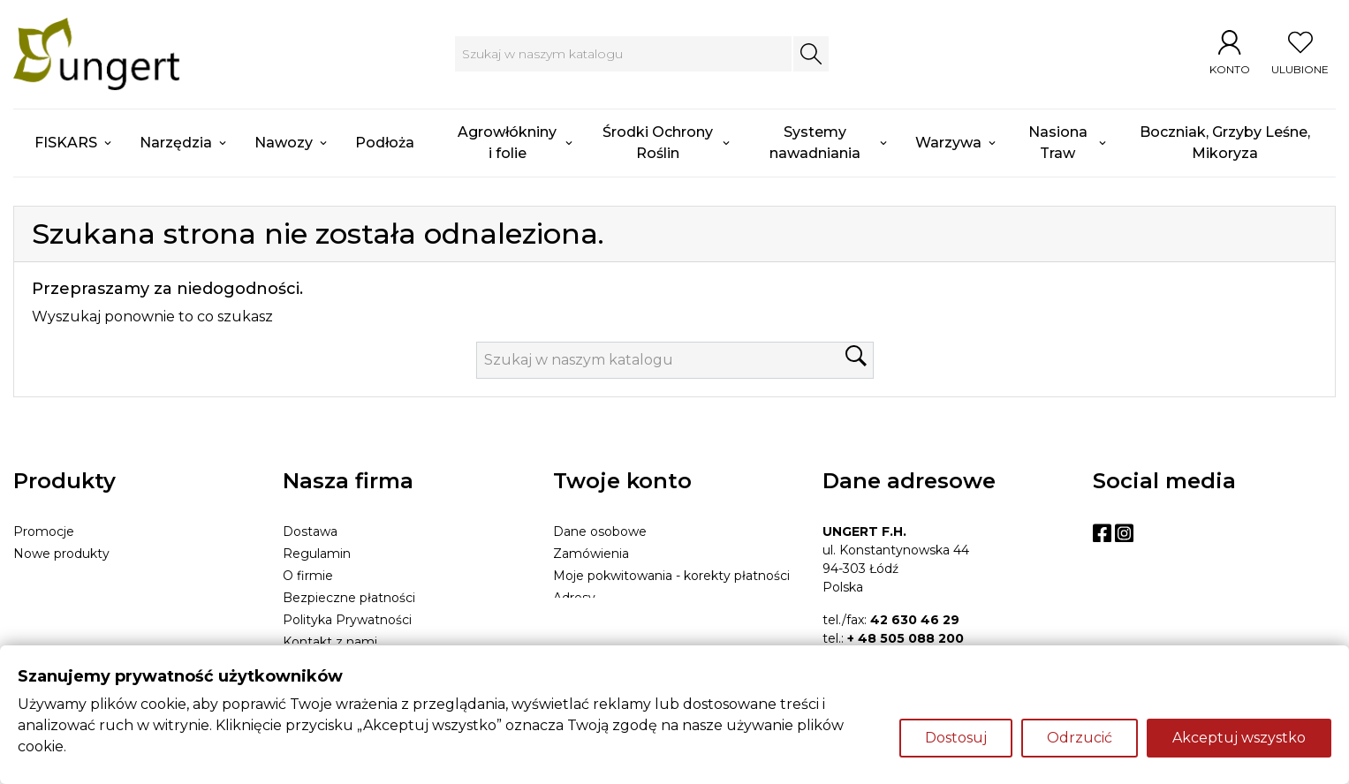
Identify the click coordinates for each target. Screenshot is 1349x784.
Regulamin (317, 554)
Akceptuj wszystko (1239, 737)
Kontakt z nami (330, 642)
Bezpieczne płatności (349, 598)
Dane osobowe (600, 531)
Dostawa (310, 531)
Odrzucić (1079, 737)
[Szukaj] (623, 53)
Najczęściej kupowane (81, 576)
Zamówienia (591, 554)
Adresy (574, 598)
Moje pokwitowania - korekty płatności (671, 576)
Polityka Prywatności (347, 620)
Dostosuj (956, 737)
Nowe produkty (61, 554)
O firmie (308, 576)
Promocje (43, 531)
